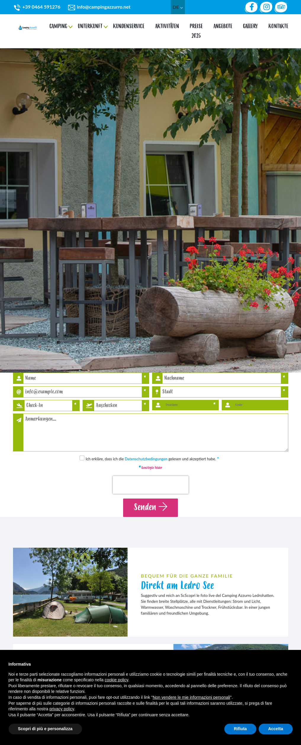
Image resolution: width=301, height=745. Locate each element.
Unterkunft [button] (90, 24)
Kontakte (278, 24)
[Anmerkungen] (155, 432)
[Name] (82, 378)
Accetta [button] (275, 728)
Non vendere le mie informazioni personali (191, 697)
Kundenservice (129, 24)
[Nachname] (221, 378)
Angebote (223, 24)
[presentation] (151, 485)
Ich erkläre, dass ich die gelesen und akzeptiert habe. (152, 458)
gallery (250, 24)
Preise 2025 (196, 29)
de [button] (178, 7)
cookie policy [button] (116, 679)
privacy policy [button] (61, 708)
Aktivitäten (167, 24)
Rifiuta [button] (240, 728)
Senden (150, 507)
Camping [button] (58, 24)
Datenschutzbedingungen (146, 458)
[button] (48, 405)
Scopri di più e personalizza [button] (45, 728)
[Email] (82, 392)
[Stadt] (220, 392)
